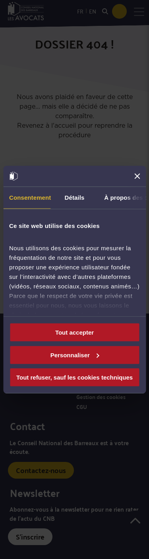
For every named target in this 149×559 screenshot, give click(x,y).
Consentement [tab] (30, 197)
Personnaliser (74, 354)
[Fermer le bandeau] (137, 176)
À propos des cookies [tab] (125, 197)
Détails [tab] (75, 197)
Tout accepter (74, 332)
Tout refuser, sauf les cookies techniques (74, 377)
